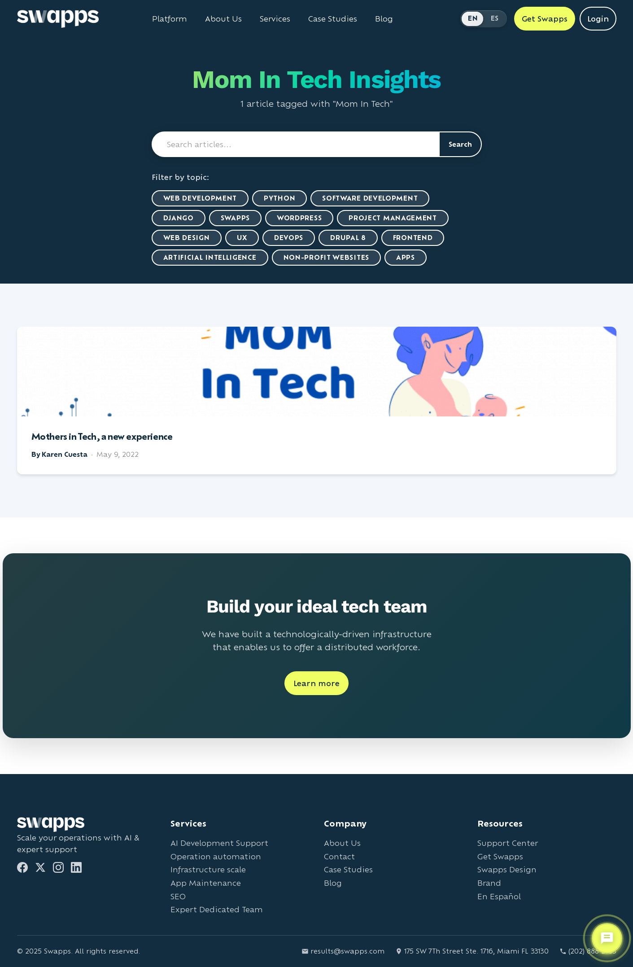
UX (242, 237)
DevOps (288, 237)
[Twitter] (40, 867)
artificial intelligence (210, 257)
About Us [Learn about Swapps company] (223, 18)
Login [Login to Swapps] (598, 18)
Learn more (316, 683)
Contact (339, 856)
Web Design (186, 237)
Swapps (235, 218)
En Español (499, 896)
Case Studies (348, 869)
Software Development (370, 198)
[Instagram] (58, 867)
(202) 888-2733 (587, 951)
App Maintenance (205, 883)
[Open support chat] (607, 938)
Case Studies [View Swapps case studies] (332, 18)
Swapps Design (507, 869)
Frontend (413, 237)
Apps (405, 257)
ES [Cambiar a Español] (495, 18)
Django (178, 218)
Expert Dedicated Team (216, 909)
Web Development (200, 198)
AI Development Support (219, 843)
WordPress (299, 218)
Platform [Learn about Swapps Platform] (169, 18)
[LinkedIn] (76, 867)
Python (279, 198)
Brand (489, 883)
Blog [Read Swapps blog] (384, 18)
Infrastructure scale (208, 869)
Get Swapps (500, 856)
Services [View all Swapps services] (275, 18)
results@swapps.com (342, 951)
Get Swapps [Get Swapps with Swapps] (545, 18)
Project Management (393, 218)
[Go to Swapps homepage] (58, 19)
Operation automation (215, 856)
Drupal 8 (348, 237)
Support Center (507, 843)
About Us (342, 843)
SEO (178, 896)
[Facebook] (22, 867)
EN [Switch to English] (473, 18)
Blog (333, 883)
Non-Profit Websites (326, 257)
